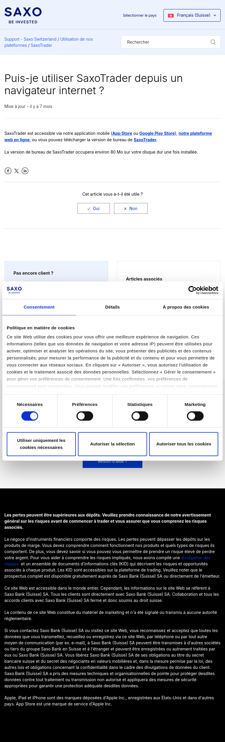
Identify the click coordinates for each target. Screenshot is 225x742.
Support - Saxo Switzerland (30, 39)
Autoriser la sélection (112, 443)
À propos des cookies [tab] (186, 306)
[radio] (93, 208)
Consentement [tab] (39, 306)
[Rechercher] (171, 42)
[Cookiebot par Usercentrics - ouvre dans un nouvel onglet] (192, 290)
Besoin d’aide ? (112, 461)
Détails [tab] (112, 306)
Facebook (8, 171)
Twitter (16, 171)
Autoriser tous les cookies (183, 443)
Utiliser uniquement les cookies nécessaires (41, 444)
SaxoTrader (41, 45)
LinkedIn (25, 171)
